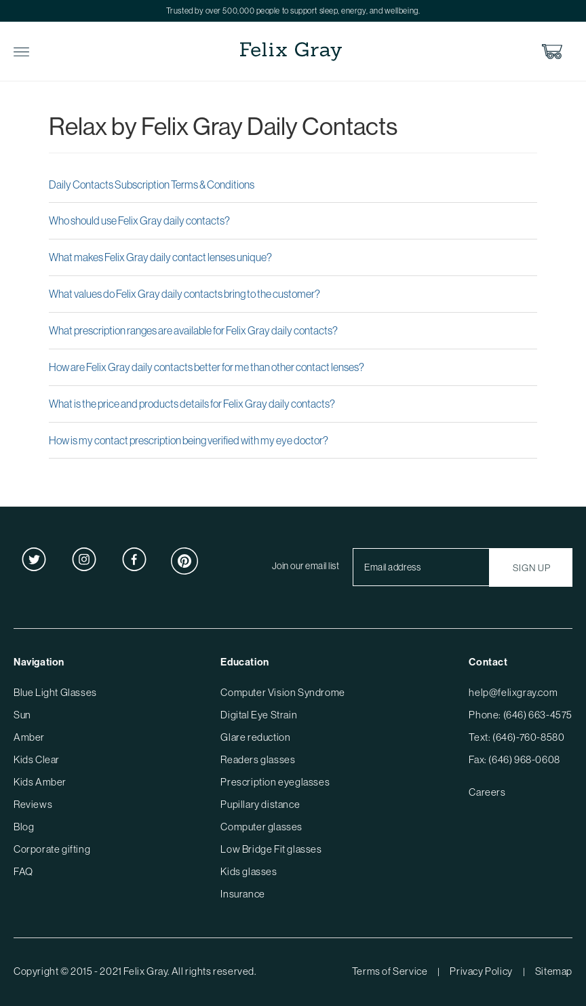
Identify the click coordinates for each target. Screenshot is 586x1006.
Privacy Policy (481, 971)
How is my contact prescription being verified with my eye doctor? (188, 440)
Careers (487, 792)
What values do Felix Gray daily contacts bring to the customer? (184, 294)
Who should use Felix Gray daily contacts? (139, 220)
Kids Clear (37, 759)
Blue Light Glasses (55, 692)
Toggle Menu (21, 51)
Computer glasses (261, 826)
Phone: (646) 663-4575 (520, 714)
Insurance (242, 893)
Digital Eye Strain (258, 714)
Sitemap (553, 971)
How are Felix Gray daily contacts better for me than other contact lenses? (206, 367)
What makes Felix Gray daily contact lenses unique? (160, 257)
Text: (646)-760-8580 (516, 737)
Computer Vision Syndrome (282, 692)
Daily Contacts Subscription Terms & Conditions (151, 184)
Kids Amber (40, 781)
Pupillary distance (260, 804)
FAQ (23, 871)
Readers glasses (257, 759)
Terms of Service (390, 971)
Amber (29, 737)
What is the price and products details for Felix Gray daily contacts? (192, 403)
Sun (22, 714)
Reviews (33, 804)
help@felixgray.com (513, 692)
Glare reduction (255, 737)
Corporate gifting (52, 849)
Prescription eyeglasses (275, 781)
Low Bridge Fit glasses (270, 849)
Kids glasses (248, 871)
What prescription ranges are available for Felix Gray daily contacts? (193, 330)
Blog (24, 826)
